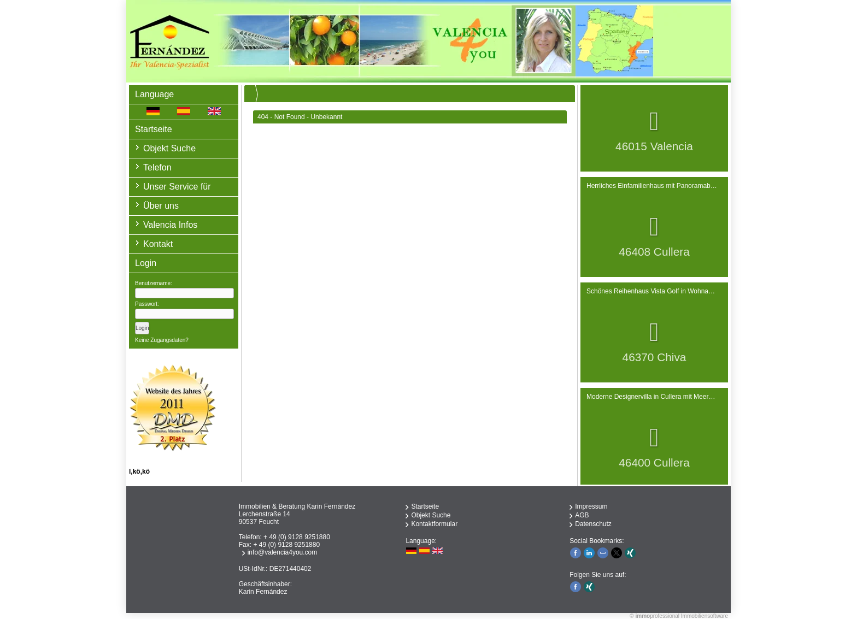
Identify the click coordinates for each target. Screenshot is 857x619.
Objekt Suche (169, 148)
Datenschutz (593, 524)
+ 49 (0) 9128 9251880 (296, 537)
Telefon (157, 167)
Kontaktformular (434, 524)
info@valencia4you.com (283, 552)
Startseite (153, 129)
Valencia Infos (170, 224)
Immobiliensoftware (704, 616)
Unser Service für (177, 186)
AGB (582, 515)
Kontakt (158, 244)
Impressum (591, 506)
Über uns (161, 205)
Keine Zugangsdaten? (162, 340)
